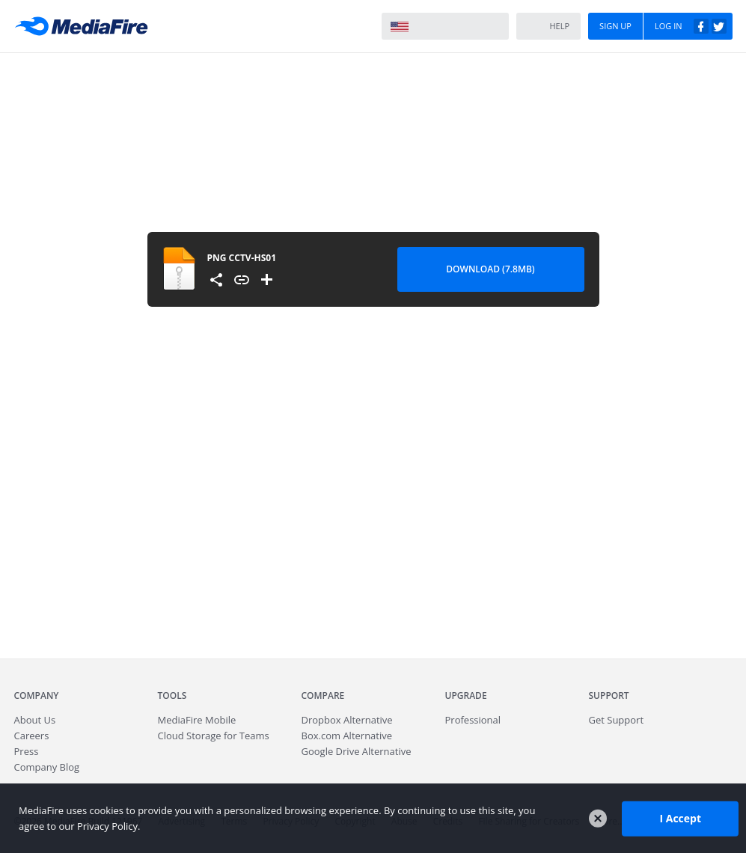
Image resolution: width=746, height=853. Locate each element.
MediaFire (85, 26)
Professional (473, 720)
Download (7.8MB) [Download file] (490, 269)
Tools (172, 695)
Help (548, 27)
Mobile (197, 720)
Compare (323, 695)
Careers (31, 735)
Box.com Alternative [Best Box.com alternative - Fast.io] (347, 735)
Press (26, 751)
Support (609, 695)
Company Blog (47, 767)
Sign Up (615, 25)
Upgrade (466, 695)
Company (36, 695)
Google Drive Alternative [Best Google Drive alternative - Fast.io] (357, 751)
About (35, 720)
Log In (691, 26)
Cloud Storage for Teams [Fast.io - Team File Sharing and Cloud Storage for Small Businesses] (213, 735)
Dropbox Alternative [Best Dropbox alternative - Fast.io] (347, 720)
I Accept (680, 818)
